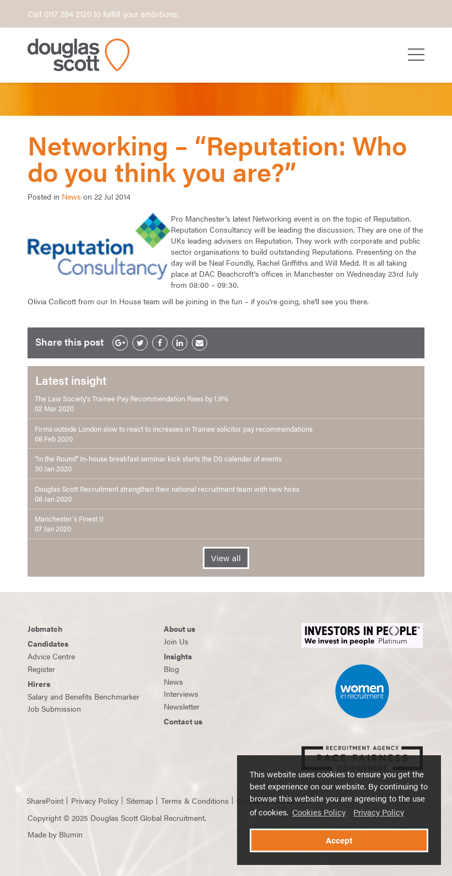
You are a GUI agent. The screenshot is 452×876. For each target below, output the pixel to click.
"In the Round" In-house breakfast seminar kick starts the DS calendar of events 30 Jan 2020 (158, 464)
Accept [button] (339, 840)
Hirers (39, 683)
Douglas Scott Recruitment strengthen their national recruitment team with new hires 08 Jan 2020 (167, 494)
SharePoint (44, 800)
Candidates (48, 643)
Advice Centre (51, 656)
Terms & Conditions (195, 800)
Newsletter (182, 706)
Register (41, 668)
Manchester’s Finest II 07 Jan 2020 (69, 524)
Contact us (183, 721)
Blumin (71, 834)
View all (226, 558)
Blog (171, 668)
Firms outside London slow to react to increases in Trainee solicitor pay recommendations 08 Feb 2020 (174, 434)
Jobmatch (45, 628)
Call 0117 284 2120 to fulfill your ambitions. (103, 14)
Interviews (181, 693)
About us (179, 628)
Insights (178, 656)
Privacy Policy (378, 812)
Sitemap (139, 800)
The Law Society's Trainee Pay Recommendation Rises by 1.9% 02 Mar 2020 (131, 403)
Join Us (176, 641)
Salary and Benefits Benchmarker (83, 696)
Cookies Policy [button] (319, 812)
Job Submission (54, 708)
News (71, 196)
